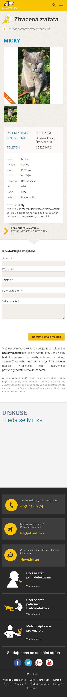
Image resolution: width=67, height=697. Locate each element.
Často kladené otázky (40, 679)
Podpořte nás (21, 684)
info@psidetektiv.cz (32, 533)
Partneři (7, 684)
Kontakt (57, 679)
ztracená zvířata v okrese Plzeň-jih (30, 231)
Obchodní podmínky (40, 684)
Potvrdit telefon (12, 290)
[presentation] (25, 326)
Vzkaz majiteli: (10, 301)
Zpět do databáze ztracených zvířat (29, 29)
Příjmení (8, 269)
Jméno (7, 258)
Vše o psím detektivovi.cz (14, 679)
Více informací (33, 586)
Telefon (7, 280)
